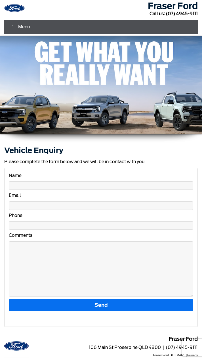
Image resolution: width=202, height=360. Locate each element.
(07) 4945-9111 (182, 13)
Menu (20, 26)
